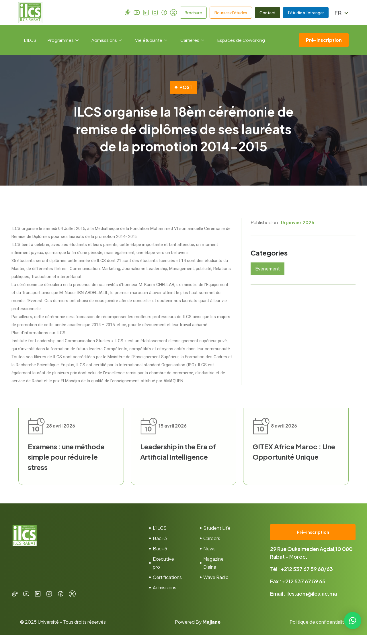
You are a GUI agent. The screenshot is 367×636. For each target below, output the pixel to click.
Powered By (197, 623)
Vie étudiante (151, 40)
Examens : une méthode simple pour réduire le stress (66, 456)
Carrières (192, 40)
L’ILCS (30, 40)
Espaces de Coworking (241, 40)
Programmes (63, 40)
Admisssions (107, 40)
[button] (352, 620)
